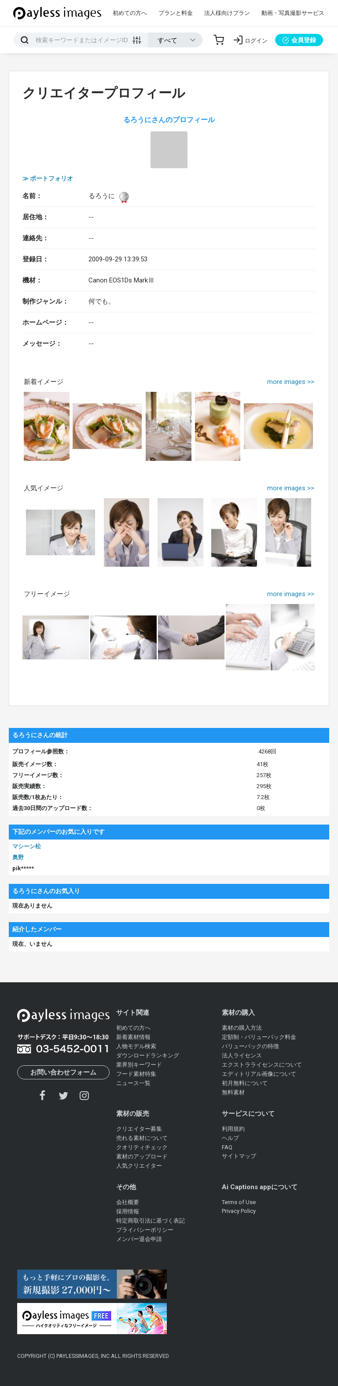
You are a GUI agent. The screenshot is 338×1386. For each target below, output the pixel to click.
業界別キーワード (139, 1064)
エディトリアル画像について (259, 1074)
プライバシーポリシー (144, 1230)
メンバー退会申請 (139, 1239)
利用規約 (233, 1128)
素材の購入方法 (242, 1027)
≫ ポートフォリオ (47, 178)
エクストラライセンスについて (262, 1064)
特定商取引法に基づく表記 (150, 1220)
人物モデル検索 (136, 1046)
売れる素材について (142, 1138)
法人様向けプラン (227, 13)
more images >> (290, 382)
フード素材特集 (136, 1074)
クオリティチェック (142, 1147)
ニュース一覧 (133, 1083)
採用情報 (127, 1211)
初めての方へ (130, 13)
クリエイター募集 (139, 1128)
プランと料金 (175, 13)
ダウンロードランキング (147, 1055)
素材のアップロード (142, 1156)
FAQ (227, 1147)
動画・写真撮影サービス (292, 13)
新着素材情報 (133, 1037)
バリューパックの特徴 (250, 1046)
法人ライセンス (242, 1055)
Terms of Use (239, 1202)
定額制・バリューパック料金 (259, 1037)
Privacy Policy (239, 1211)
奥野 (18, 857)
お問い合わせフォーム (63, 1072)
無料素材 (233, 1092)
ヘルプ (230, 1138)
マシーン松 (26, 846)
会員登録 (299, 39)
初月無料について (245, 1083)
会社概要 (127, 1202)
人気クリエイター (139, 1165)
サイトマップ (239, 1156)
